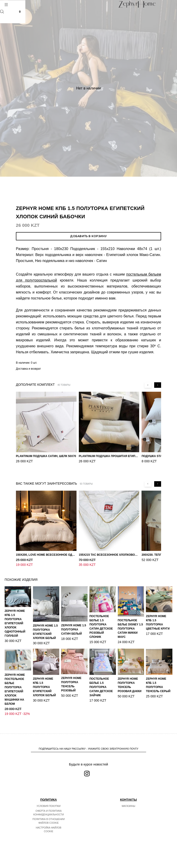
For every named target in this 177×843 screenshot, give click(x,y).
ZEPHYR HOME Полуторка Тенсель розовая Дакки (130, 675)
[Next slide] (157, 385)
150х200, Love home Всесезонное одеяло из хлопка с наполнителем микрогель (46, 550)
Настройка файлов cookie (48, 820)
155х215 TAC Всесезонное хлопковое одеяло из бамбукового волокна (109, 550)
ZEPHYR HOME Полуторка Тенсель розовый (71, 674)
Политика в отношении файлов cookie (48, 811)
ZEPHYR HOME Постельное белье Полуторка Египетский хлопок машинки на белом (15, 680)
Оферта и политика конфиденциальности (48, 803)
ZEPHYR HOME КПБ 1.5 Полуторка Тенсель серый (158, 675)
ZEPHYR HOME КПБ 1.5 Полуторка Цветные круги (158, 613)
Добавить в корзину (88, 236)
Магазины (128, 796)
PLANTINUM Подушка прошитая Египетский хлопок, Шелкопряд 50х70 (109, 456)
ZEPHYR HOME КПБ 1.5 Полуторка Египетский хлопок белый (44, 677)
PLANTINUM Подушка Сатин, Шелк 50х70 (46, 456)
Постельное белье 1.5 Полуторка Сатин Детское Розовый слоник (101, 617)
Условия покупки (49, 796)
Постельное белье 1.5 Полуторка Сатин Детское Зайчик (101, 677)
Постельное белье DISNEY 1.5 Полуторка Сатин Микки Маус (130, 619)
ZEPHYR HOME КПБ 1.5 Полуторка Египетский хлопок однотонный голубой (15, 614)
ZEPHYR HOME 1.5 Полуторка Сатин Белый (73, 620)
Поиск (2, 12)
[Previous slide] (148, 385)
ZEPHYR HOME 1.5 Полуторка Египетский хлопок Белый (45, 622)
